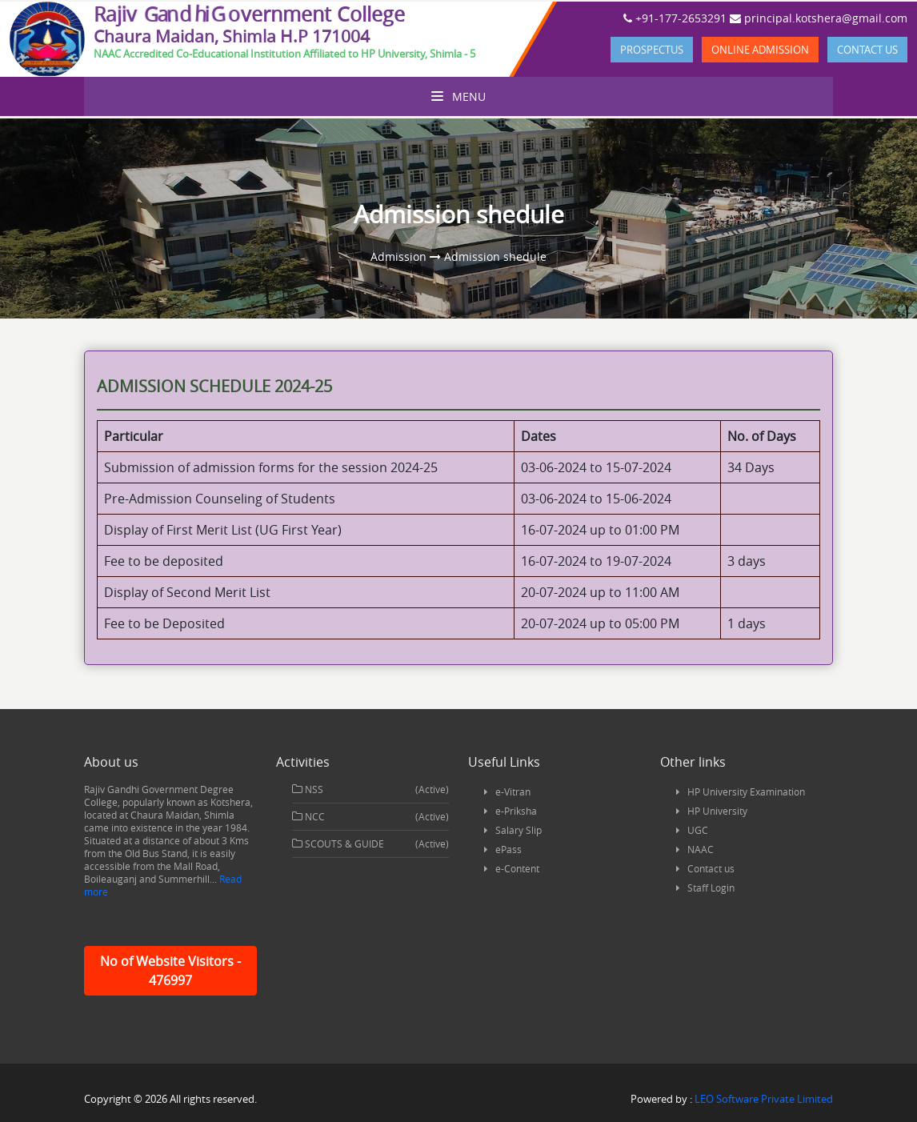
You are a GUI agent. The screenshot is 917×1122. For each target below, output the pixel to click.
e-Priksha (516, 810)
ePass (508, 849)
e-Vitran (513, 791)
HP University (717, 810)
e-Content (517, 868)
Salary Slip (518, 829)
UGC (697, 829)
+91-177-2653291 (675, 18)
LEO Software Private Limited (764, 1099)
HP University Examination (746, 791)
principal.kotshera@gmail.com (818, 18)
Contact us (867, 49)
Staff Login (711, 887)
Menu (458, 96)
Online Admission (760, 49)
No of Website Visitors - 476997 (170, 970)
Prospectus (651, 49)
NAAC (700, 849)
